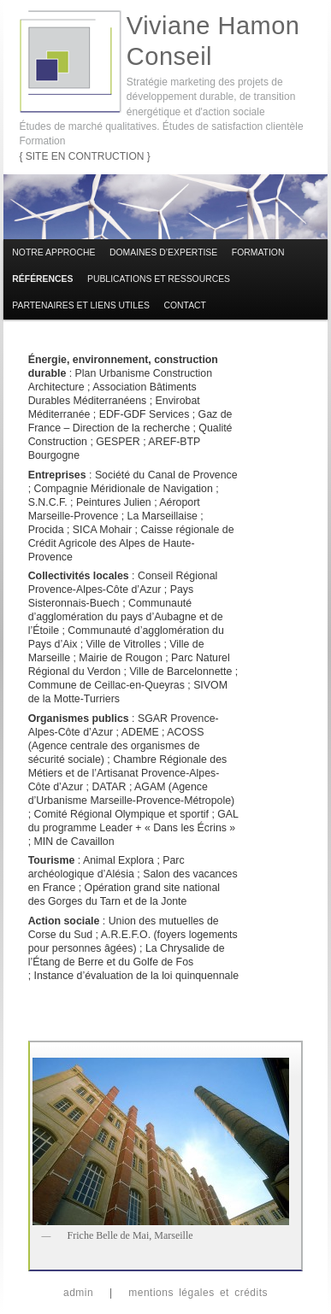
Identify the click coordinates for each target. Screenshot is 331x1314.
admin (78, 1293)
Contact (185, 305)
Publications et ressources (158, 279)
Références (42, 279)
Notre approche (53, 252)
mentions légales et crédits (198, 1293)
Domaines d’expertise (163, 252)
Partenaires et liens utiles (81, 305)
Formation (258, 252)
